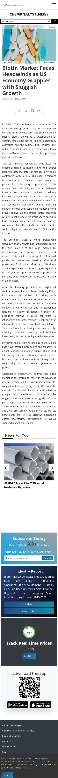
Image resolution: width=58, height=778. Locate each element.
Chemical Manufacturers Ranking (18, 730)
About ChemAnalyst (11, 725)
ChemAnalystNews (28, 14)
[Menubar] (54, 5)
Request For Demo (29, 611)
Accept (7, 775)
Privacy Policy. (41, 761)
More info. (26, 767)
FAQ (4, 751)
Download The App (11, 746)
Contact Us (7, 741)
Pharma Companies (11, 736)
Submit (47, 558)
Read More (29, 656)
